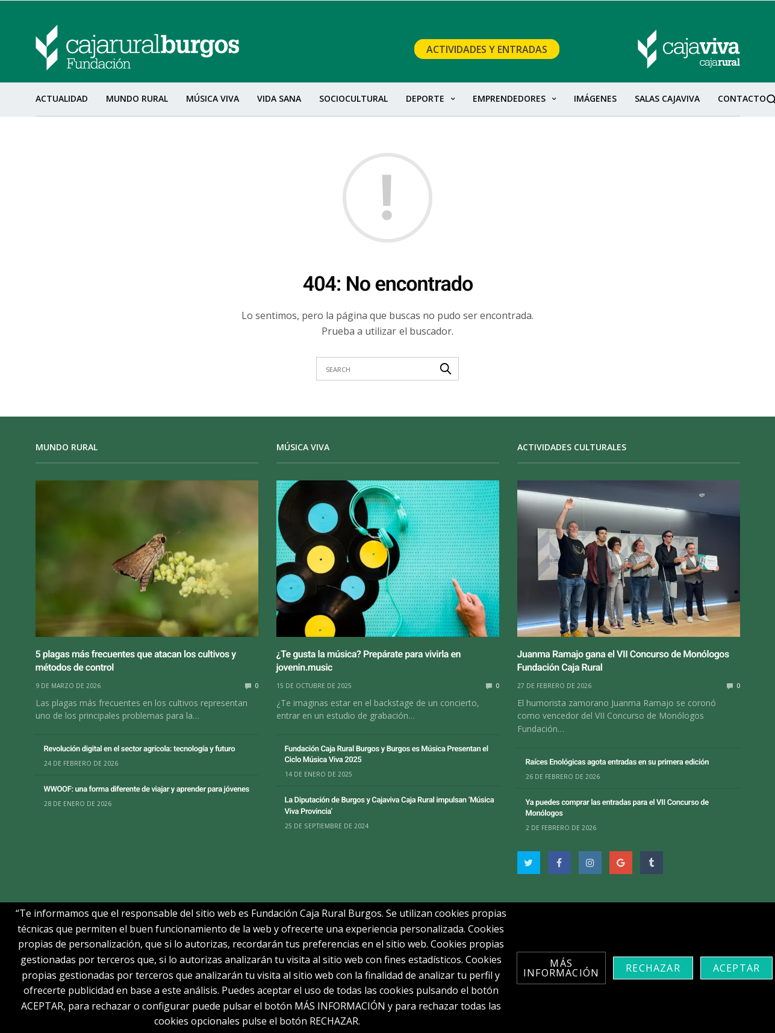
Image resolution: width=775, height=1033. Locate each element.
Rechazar (653, 968)
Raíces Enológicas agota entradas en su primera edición (617, 762)
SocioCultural (353, 98)
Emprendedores (509, 98)
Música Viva (212, 98)
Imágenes (595, 98)
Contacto (742, 98)
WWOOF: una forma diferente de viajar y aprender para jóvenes (146, 789)
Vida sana (279, 98)
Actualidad (62, 98)
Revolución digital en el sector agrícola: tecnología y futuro (139, 749)
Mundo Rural (137, 98)
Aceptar (736, 968)
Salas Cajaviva (667, 98)
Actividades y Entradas (486, 49)
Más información (561, 968)
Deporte (425, 98)
